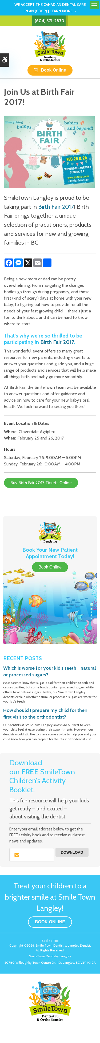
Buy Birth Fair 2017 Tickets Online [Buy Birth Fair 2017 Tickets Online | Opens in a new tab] (41, 482)
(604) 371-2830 (49, 20)
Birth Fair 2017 (56, 206)
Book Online (53, 70)
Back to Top (50, 941)
